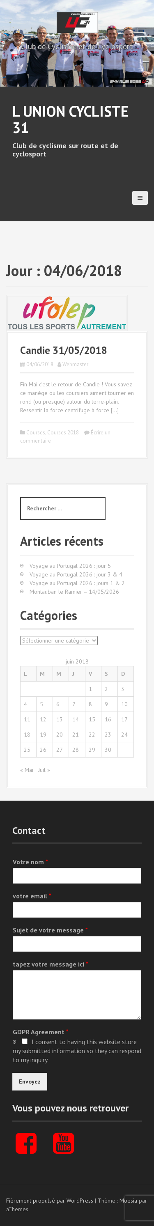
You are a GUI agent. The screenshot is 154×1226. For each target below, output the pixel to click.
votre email (32, 896)
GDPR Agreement (41, 1032)
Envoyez (30, 1081)
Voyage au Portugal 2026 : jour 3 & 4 (76, 574)
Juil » (44, 770)
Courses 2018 (63, 432)
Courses (35, 432)
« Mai (26, 770)
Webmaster (75, 364)
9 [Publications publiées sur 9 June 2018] (106, 704)
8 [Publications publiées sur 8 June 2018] (90, 704)
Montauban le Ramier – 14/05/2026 (74, 591)
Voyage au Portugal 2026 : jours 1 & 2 (77, 583)
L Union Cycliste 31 (70, 119)
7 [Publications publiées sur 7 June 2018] (74, 704)
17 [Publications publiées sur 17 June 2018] (124, 719)
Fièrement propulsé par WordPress (49, 1200)
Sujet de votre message (50, 930)
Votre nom (30, 862)
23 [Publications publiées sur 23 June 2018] (108, 734)
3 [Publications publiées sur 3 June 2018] (122, 689)
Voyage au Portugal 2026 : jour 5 (70, 565)
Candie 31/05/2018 (63, 350)
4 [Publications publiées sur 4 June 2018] (25, 704)
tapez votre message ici (50, 964)
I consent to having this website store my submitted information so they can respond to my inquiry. (77, 1051)
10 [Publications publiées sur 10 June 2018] (124, 704)
